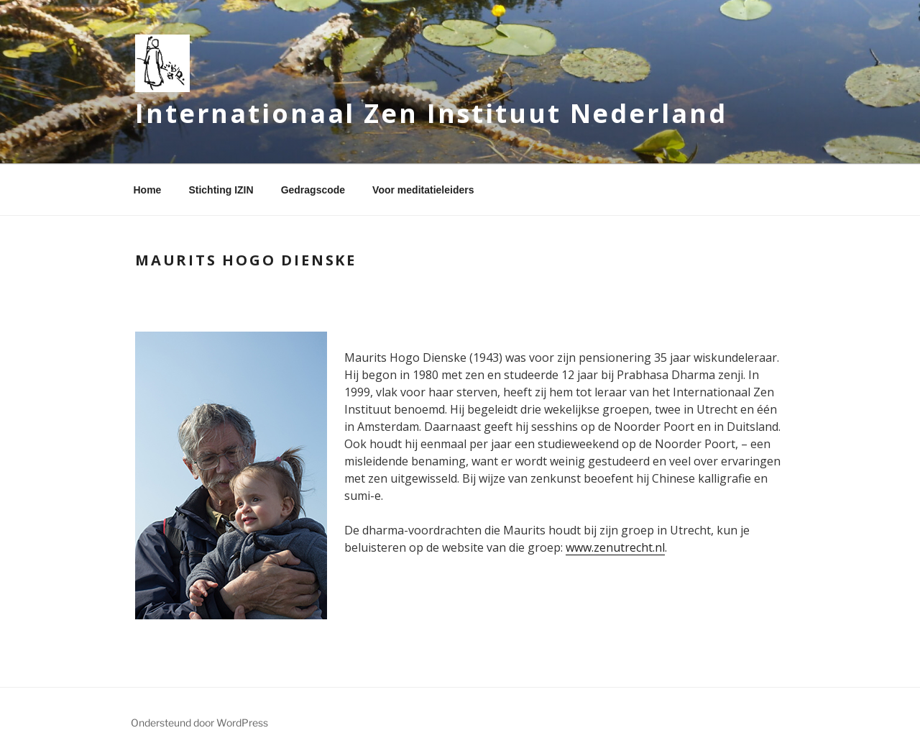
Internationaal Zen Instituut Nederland (431, 113)
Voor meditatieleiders (423, 190)
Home (148, 190)
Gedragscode (313, 190)
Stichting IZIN (220, 190)
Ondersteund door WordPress (199, 722)
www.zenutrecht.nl (615, 547)
